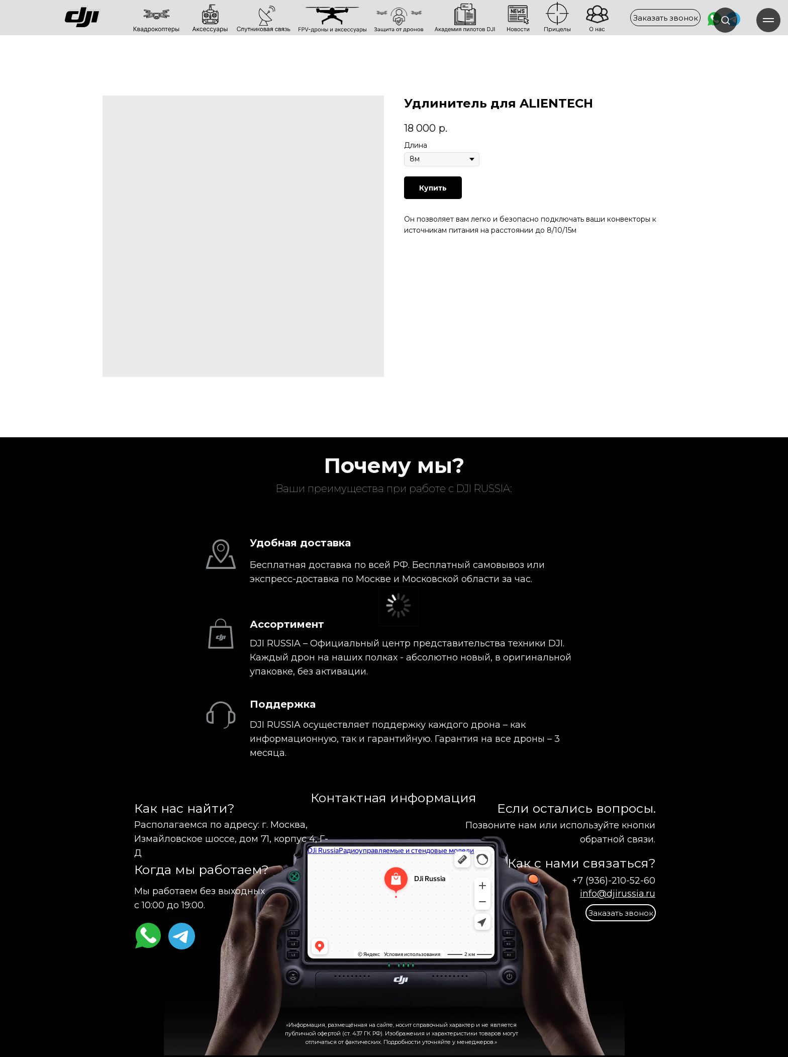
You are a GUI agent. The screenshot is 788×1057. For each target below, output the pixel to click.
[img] (117, 17)
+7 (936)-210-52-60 (613, 880)
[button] (665, 17)
